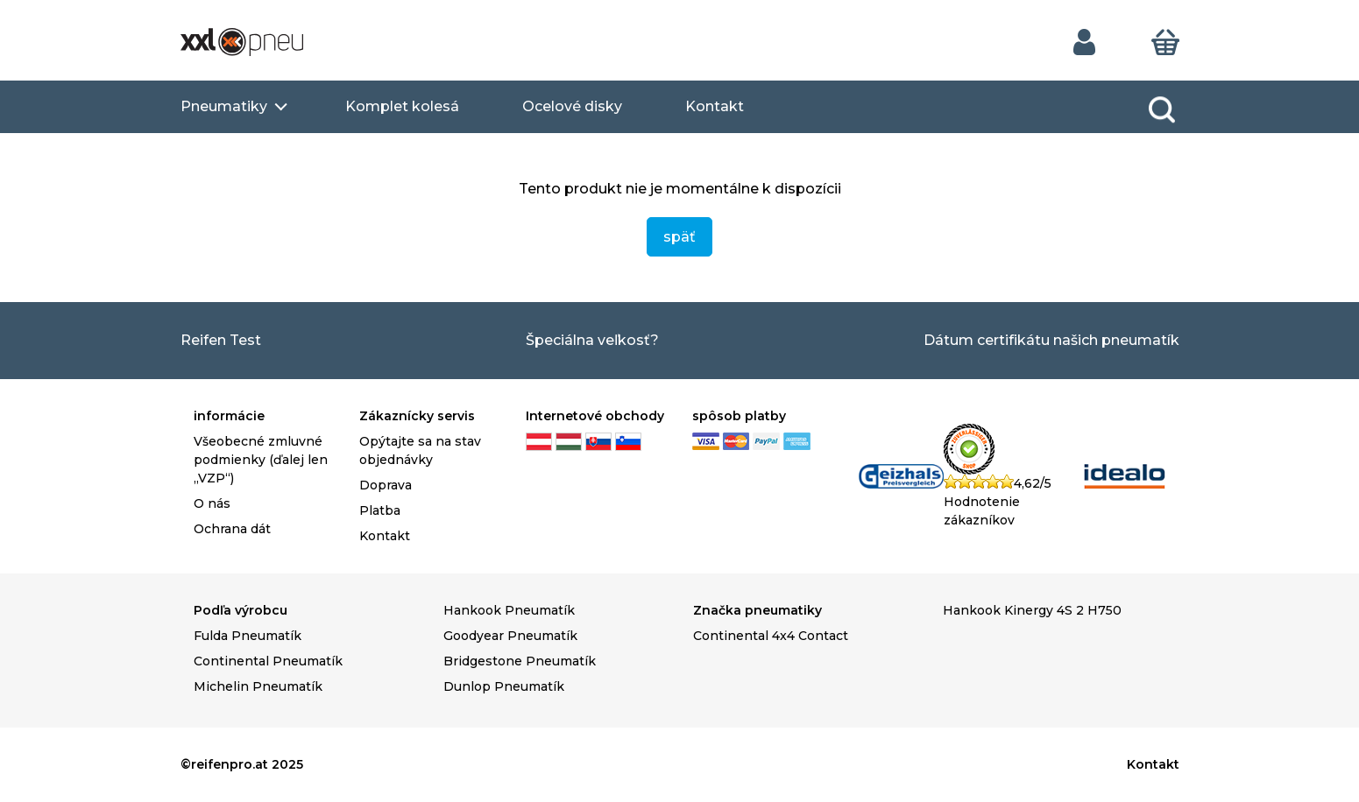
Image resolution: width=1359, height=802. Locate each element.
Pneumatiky (223, 106)
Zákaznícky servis (417, 416)
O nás (212, 503)
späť (679, 237)
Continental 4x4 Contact (770, 636)
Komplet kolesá (402, 106)
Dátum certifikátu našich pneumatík (1051, 340)
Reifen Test (220, 340)
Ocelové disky (572, 106)
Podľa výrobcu (240, 610)
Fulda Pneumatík (247, 636)
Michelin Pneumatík (258, 686)
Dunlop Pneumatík (503, 686)
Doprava (385, 485)
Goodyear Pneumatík (510, 636)
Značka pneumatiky (757, 610)
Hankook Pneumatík (509, 610)
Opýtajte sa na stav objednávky (420, 450)
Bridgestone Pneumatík (519, 661)
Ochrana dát (232, 529)
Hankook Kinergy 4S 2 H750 (1032, 610)
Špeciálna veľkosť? (592, 340)
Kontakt (714, 106)
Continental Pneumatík (268, 661)
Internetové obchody (595, 416)
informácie (229, 416)
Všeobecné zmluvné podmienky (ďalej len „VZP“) (261, 459)
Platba (379, 510)
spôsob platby (739, 416)
